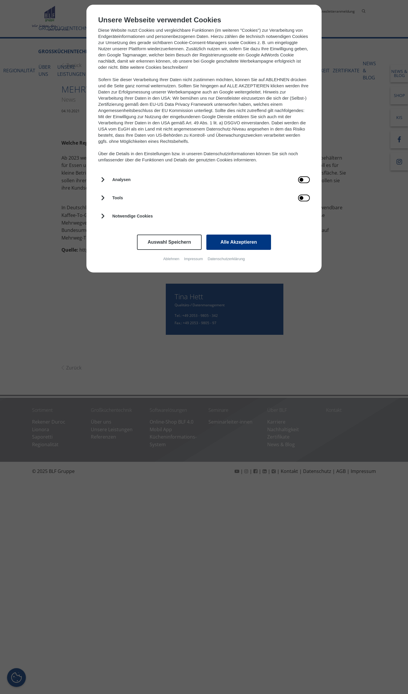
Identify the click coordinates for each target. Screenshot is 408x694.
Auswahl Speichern (169, 242)
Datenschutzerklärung (226, 259)
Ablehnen (171, 259)
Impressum (193, 259)
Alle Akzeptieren (238, 242)
